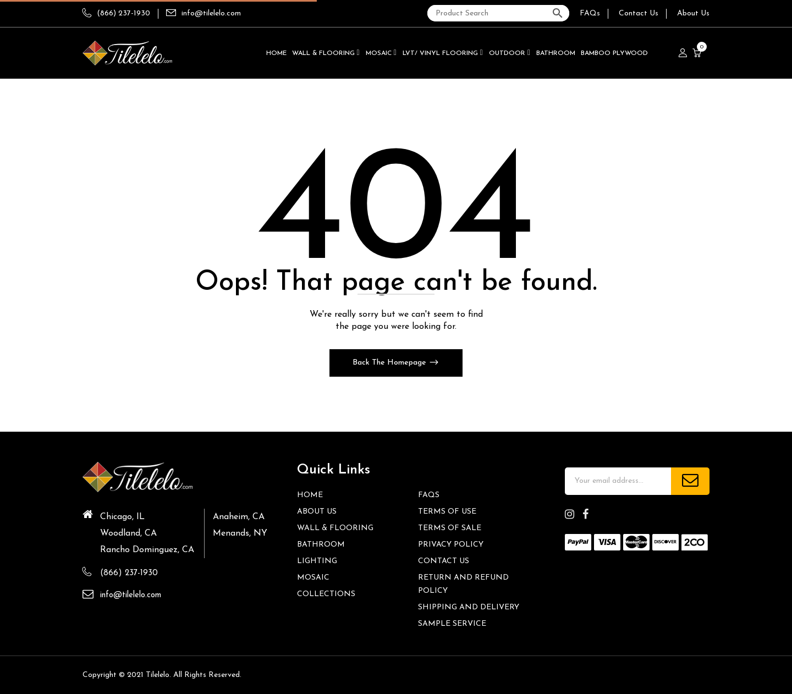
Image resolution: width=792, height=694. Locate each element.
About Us (693, 13)
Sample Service (452, 624)
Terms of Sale (449, 528)
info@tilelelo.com (211, 13)
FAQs (590, 13)
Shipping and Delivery (468, 607)
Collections (326, 594)
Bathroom (321, 545)
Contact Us (638, 13)
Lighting (317, 561)
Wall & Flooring (335, 528)
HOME (310, 495)
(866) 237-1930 (116, 13)
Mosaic (313, 578)
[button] (698, 53)
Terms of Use (447, 512)
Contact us (443, 561)
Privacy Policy (450, 545)
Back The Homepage (390, 363)
